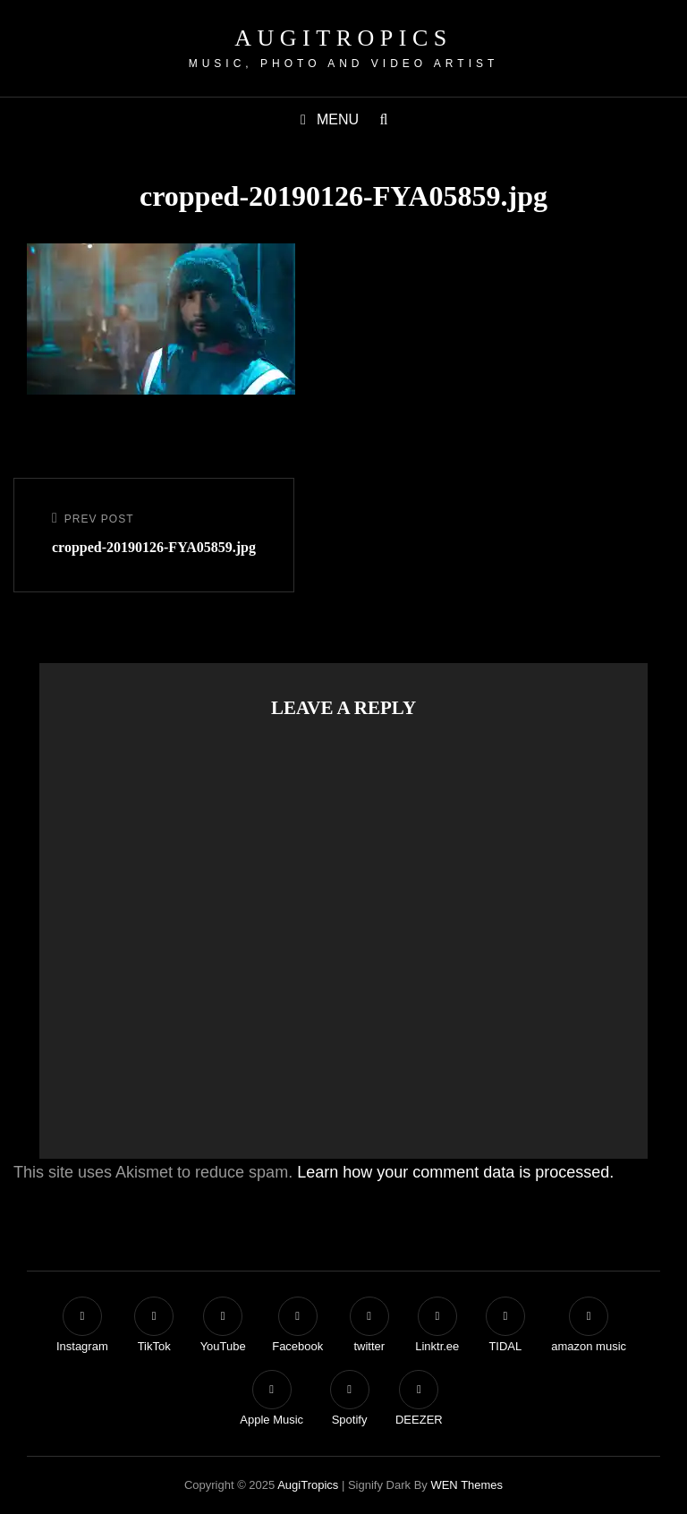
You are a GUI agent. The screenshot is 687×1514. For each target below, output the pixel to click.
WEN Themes (466, 1485)
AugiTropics (343, 38)
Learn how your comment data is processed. (455, 1172)
